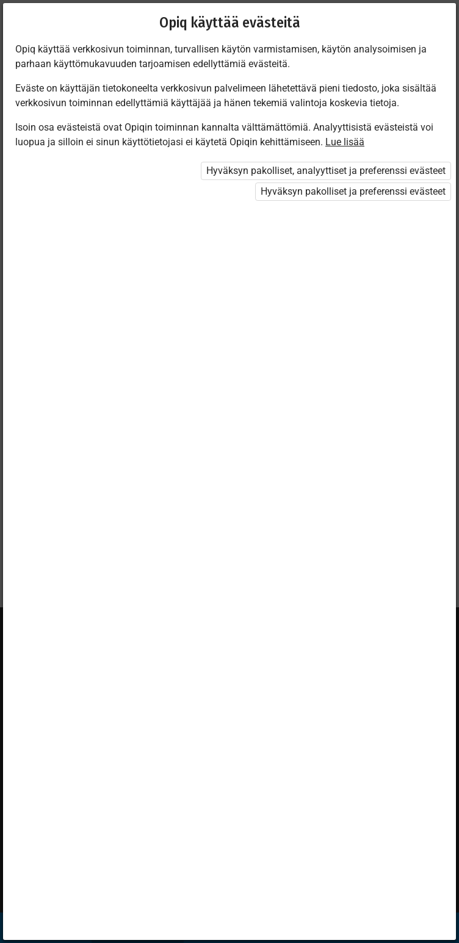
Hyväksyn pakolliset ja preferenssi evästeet (353, 191)
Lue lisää (344, 142)
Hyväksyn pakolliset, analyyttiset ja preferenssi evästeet (326, 170)
